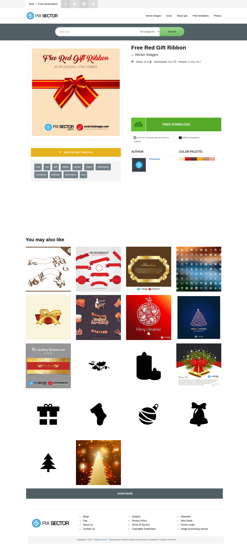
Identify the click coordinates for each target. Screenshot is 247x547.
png (83, 174)
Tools (32, 4)
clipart (89, 167)
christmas (41, 174)
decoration (70, 174)
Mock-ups (182, 15)
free (38, 167)
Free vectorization (47, 4)
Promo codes (188, 524)
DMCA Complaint (190, 137)
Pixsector (154, 159)
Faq (85, 520)
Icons (169, 15)
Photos (217, 15)
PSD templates (201, 15)
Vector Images (153, 15)
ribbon (65, 167)
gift (55, 167)
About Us (88, 524)
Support (136, 516)
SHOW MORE (124, 493)
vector (77, 167)
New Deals (186, 520)
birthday (55, 174)
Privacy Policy (139, 520)
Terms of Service (141, 524)
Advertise (186, 516)
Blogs (86, 516)
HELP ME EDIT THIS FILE (76, 152)
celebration (103, 167)
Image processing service (194, 528)
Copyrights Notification (144, 528)
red (47, 167)
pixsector (103, 539)
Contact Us (89, 528)
